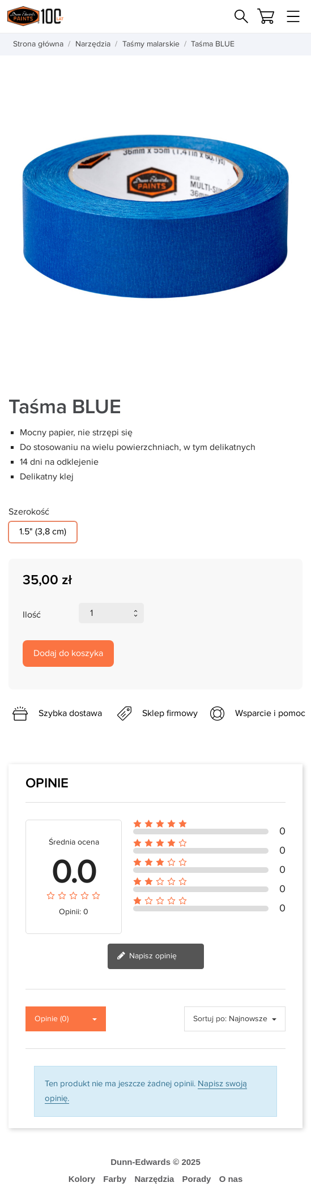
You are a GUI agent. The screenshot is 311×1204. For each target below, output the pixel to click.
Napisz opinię (147, 956)
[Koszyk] (265, 16)
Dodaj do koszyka (68, 653)
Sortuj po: (210, 1018)
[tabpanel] (155, 216)
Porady (196, 1179)
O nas (231, 1179)
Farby (114, 1179)
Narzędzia (154, 1179)
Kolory (82, 1179)
